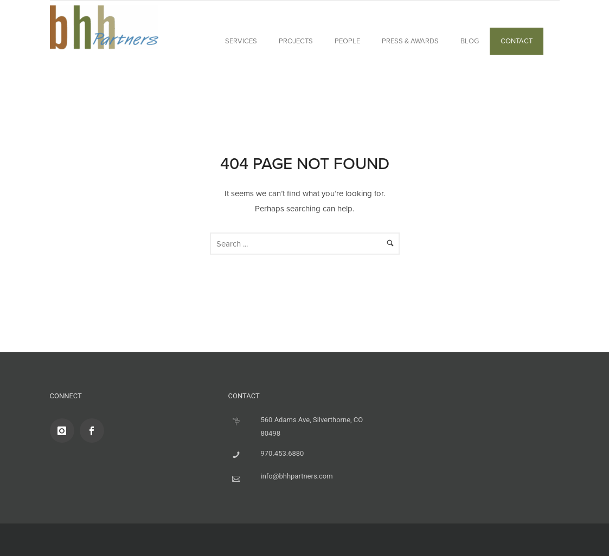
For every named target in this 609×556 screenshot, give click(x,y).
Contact (517, 41)
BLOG (469, 41)
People (347, 41)
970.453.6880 (282, 453)
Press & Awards (410, 41)
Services (241, 41)
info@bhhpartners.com (297, 476)
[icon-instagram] (65, 430)
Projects (296, 41)
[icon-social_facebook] (95, 430)
